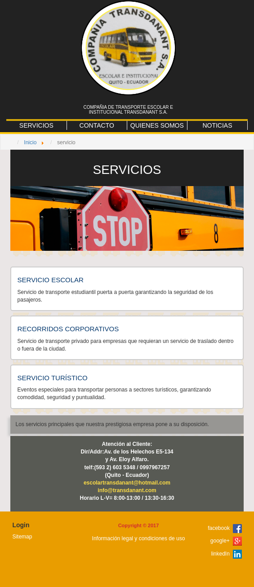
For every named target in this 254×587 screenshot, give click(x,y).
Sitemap (22, 537)
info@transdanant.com (127, 490)
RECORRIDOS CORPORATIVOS (68, 329)
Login (20, 525)
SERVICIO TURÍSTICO (53, 378)
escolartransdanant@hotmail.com (127, 483)
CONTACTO (97, 125)
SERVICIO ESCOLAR (51, 280)
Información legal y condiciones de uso (138, 538)
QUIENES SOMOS (157, 125)
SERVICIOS (36, 125)
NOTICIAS (217, 125)
